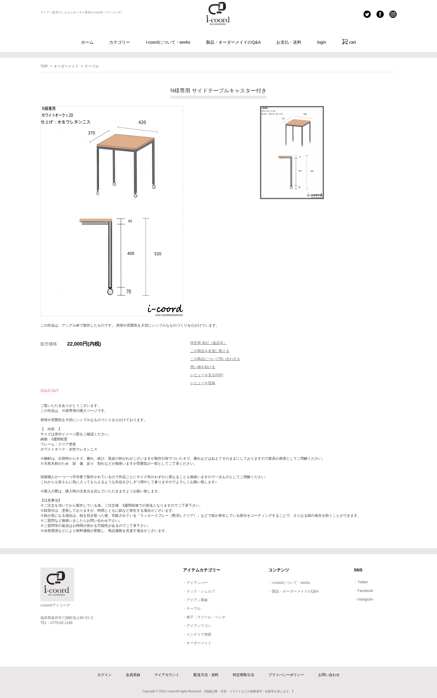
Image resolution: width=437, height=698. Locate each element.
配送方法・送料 (206, 675)
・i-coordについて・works (289, 583)
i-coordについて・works (168, 42)
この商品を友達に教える (209, 351)
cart (349, 41)
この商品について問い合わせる (215, 359)
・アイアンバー (195, 583)
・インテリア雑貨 (197, 634)
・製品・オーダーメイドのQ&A (293, 591)
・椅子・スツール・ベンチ (204, 617)
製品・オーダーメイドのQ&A (233, 42)
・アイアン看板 (195, 600)
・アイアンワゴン (197, 626)
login (321, 42)
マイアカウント (166, 675)
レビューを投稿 (202, 383)
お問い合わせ (329, 675)
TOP (44, 66)
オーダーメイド (66, 66)
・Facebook (363, 591)
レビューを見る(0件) (206, 375)
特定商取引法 (243, 675)
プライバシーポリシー (286, 675)
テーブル (92, 66)
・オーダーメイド (197, 643)
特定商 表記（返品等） (208, 343)
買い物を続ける (202, 367)
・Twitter (361, 582)
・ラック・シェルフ (199, 591)
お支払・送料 (288, 42)
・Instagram (363, 599)
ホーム (87, 42)
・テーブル (192, 608)
